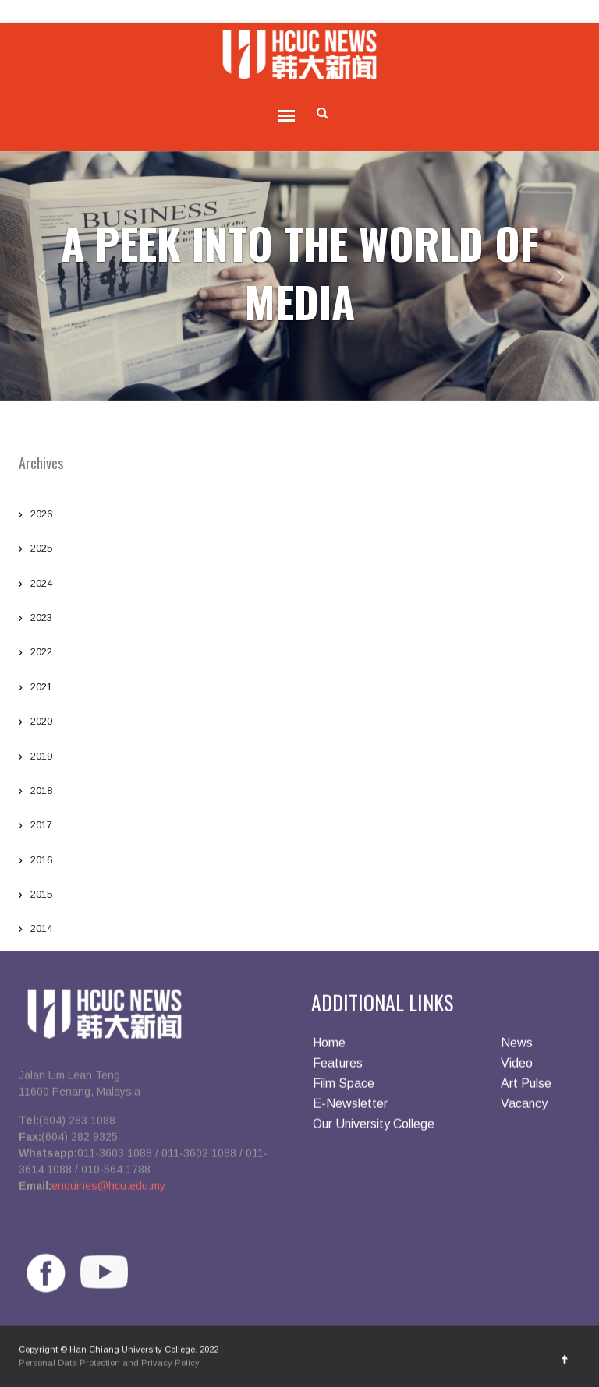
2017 (299, 827)
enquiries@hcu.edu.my (108, 1190)
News (517, 1046)
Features (338, 1067)
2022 (299, 654)
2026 (299, 516)
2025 (299, 550)
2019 (299, 758)
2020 (299, 723)
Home (329, 1046)
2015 (299, 896)
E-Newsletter (350, 1107)
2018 (299, 792)
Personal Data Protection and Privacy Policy (109, 1366)
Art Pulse (526, 1087)
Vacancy (524, 1107)
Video (517, 1067)
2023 (299, 619)
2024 (299, 585)
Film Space (343, 1087)
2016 (299, 862)
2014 (299, 930)
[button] (30, 276)
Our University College (373, 1128)
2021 (299, 689)
